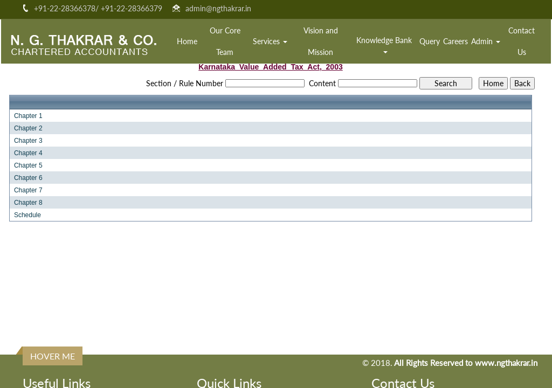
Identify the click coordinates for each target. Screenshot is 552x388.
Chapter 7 (28, 190)
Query (429, 41)
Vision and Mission (320, 41)
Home (187, 41)
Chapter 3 (28, 140)
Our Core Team (225, 41)
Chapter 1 (28, 116)
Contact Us (521, 41)
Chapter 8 (28, 202)
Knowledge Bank (385, 44)
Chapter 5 (28, 165)
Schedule (27, 215)
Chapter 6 (28, 178)
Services (270, 41)
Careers (455, 41)
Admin (485, 41)
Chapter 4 (28, 153)
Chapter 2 (28, 128)
